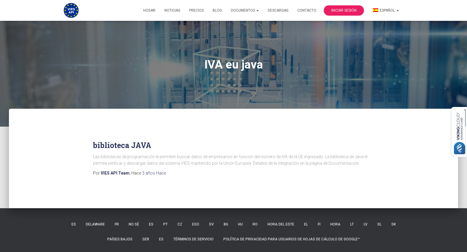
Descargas (278, 10)
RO (255, 224)
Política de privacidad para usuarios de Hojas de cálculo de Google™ (291, 239)
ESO (195, 224)
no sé (134, 224)
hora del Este (280, 224)
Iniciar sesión (344, 10)
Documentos (245, 10)
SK (393, 224)
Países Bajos (120, 239)
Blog (217, 10)
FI (319, 224)
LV (366, 224)
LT (352, 224)
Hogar (149, 10)
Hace (154, 173)
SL (379, 224)
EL (306, 224)
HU (240, 224)
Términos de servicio (193, 239)
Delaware (95, 224)
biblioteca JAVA (122, 145)
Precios (196, 10)
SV (211, 224)
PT (165, 224)
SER (145, 239)
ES (73, 224)
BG (226, 224)
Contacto (306, 10)
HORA (335, 224)
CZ (180, 224)
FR (117, 224)
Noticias (172, 10)
